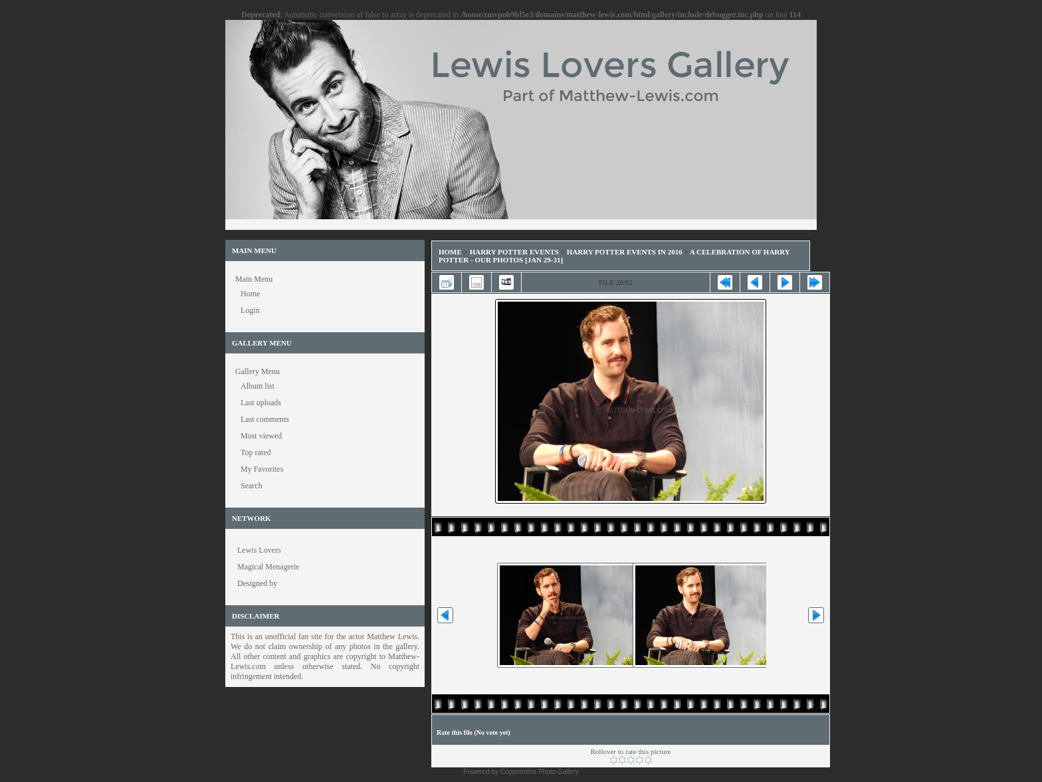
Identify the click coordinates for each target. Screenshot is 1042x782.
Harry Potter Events (514, 252)
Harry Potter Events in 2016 (624, 252)
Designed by (257, 583)
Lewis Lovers (259, 550)
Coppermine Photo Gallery (539, 771)
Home (450, 252)
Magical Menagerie (268, 566)
